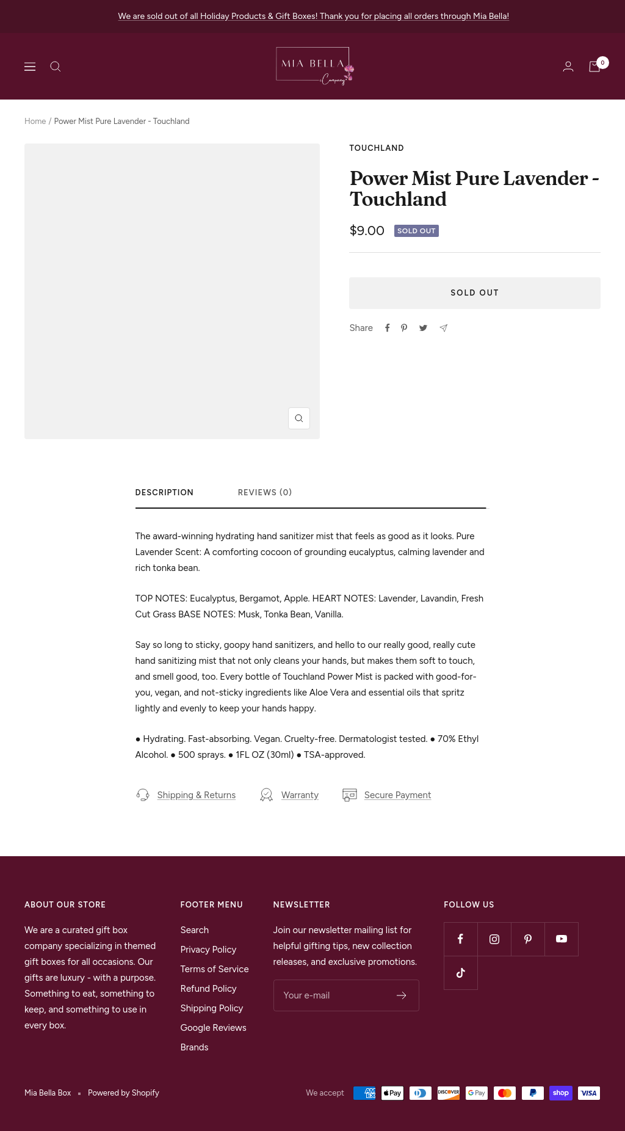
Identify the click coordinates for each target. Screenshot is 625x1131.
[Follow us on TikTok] (460, 972)
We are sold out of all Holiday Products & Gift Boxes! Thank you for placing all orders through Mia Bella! (314, 16)
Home (35, 121)
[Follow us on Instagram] (494, 939)
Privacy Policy (209, 949)
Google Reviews (214, 1027)
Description (164, 492)
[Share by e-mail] (443, 328)
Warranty (289, 795)
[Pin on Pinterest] (404, 328)
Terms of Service (215, 969)
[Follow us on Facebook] (460, 939)
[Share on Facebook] (387, 328)
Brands (195, 1047)
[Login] (568, 66)
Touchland (376, 148)
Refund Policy (209, 988)
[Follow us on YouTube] (561, 939)
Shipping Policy (212, 1008)
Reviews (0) (265, 492)
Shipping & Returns (185, 795)
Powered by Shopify (123, 1092)
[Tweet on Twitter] (423, 328)
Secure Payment (387, 795)
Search (195, 930)
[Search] (55, 66)
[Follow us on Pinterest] (527, 939)
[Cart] (594, 66)
